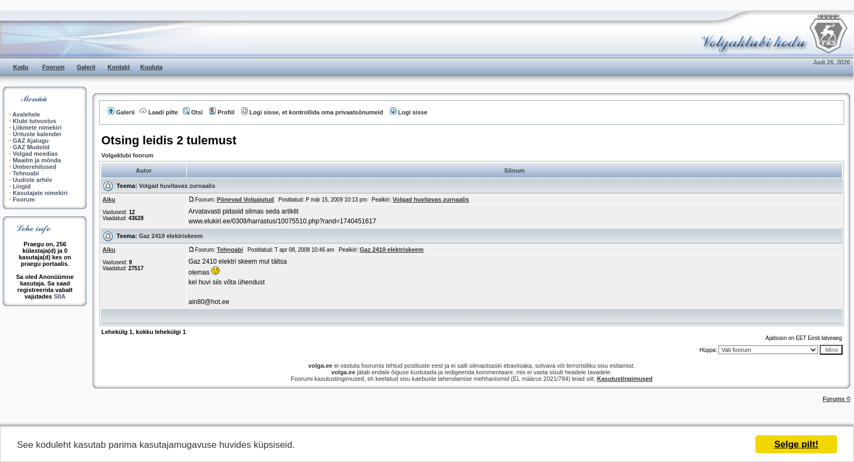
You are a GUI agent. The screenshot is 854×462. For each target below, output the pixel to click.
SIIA (59, 296)
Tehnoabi (26, 173)
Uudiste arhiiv (32, 180)
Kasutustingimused (624, 378)
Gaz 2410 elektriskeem (171, 236)
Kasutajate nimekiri (40, 193)
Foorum (53, 67)
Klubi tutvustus (34, 121)
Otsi (193, 112)
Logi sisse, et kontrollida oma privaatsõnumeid (312, 112)
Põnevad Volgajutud (245, 199)
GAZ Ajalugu (30, 140)
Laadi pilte (158, 112)
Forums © (837, 399)
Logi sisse (409, 112)
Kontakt (119, 67)
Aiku (108, 199)
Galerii (86, 67)
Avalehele (26, 114)
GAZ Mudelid (31, 147)
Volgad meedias (35, 153)
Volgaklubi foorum (127, 155)
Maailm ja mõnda (37, 160)
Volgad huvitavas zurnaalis (177, 186)
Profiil (221, 112)
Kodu (20, 67)
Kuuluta (152, 67)
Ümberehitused (34, 166)
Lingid (21, 186)
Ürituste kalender (37, 134)
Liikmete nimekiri (37, 127)
